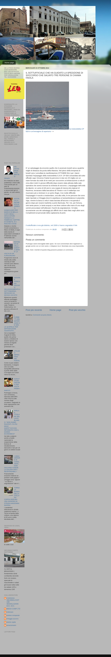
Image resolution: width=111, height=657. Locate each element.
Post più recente (34, 310)
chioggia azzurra (12, 619)
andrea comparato (13, 615)
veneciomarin (11, 625)
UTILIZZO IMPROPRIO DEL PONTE (17, 356)
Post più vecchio (77, 310)
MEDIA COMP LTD (13, 609)
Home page (9, 63)
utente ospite (11, 622)
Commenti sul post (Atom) (42, 315)
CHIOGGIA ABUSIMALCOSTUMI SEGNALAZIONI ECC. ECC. (13, 602)
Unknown (10, 612)
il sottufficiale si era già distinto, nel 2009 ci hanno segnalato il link (51, 225)
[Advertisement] (57, 149)
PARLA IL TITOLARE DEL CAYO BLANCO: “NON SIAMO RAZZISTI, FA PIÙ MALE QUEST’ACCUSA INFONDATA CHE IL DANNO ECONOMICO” (12, 422)
